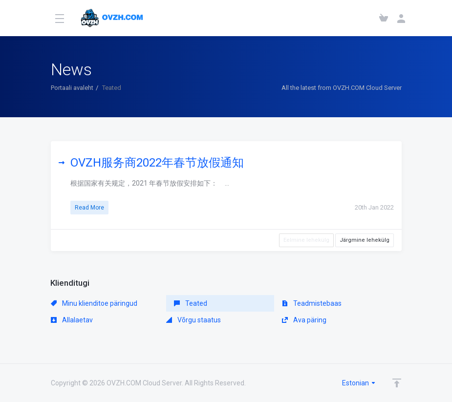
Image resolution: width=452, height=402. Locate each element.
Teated (190, 303)
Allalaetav (72, 320)
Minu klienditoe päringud (94, 303)
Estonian (359, 383)
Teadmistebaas (312, 303)
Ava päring (304, 320)
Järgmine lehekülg (364, 240)
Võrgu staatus (193, 320)
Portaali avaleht (72, 87)
